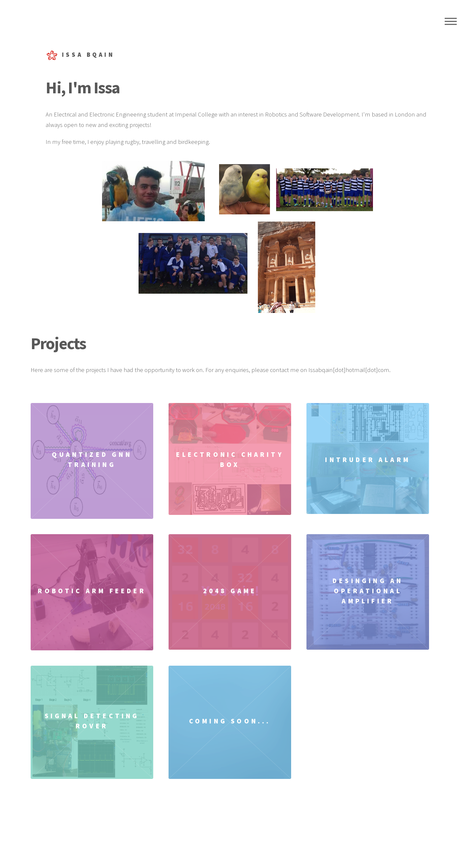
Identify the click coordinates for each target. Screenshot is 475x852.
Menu (450, 21)
